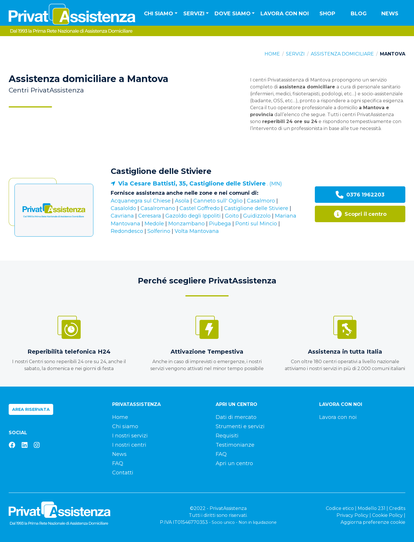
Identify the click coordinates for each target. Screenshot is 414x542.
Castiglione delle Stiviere (161, 171)
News (389, 13)
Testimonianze (235, 445)
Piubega (220, 223)
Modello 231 (371, 508)
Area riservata (31, 409)
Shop (327, 13)
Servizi (295, 54)
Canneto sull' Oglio (218, 201)
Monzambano (186, 223)
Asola (182, 201)
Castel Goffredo (200, 208)
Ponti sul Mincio (256, 223)
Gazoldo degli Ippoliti (193, 216)
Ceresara (149, 216)
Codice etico (340, 508)
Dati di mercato (236, 417)
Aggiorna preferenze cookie (373, 522)
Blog (359, 13)
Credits (397, 508)
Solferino (158, 231)
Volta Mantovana (197, 231)
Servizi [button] (193, 13)
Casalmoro (261, 201)
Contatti (122, 472)
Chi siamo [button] (158, 13)
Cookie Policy (387, 515)
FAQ (117, 463)
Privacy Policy (352, 515)
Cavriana (122, 216)
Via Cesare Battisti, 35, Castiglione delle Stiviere (192, 183)
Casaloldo (123, 208)
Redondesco (127, 231)
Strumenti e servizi (240, 426)
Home (272, 54)
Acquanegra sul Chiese (141, 201)
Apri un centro (234, 463)
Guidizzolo (257, 216)
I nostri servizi (130, 436)
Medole (154, 223)
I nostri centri (129, 445)
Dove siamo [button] (233, 13)
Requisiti (227, 436)
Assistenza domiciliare (342, 54)
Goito (232, 216)
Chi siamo (125, 426)
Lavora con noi (284, 13)
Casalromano (158, 208)
